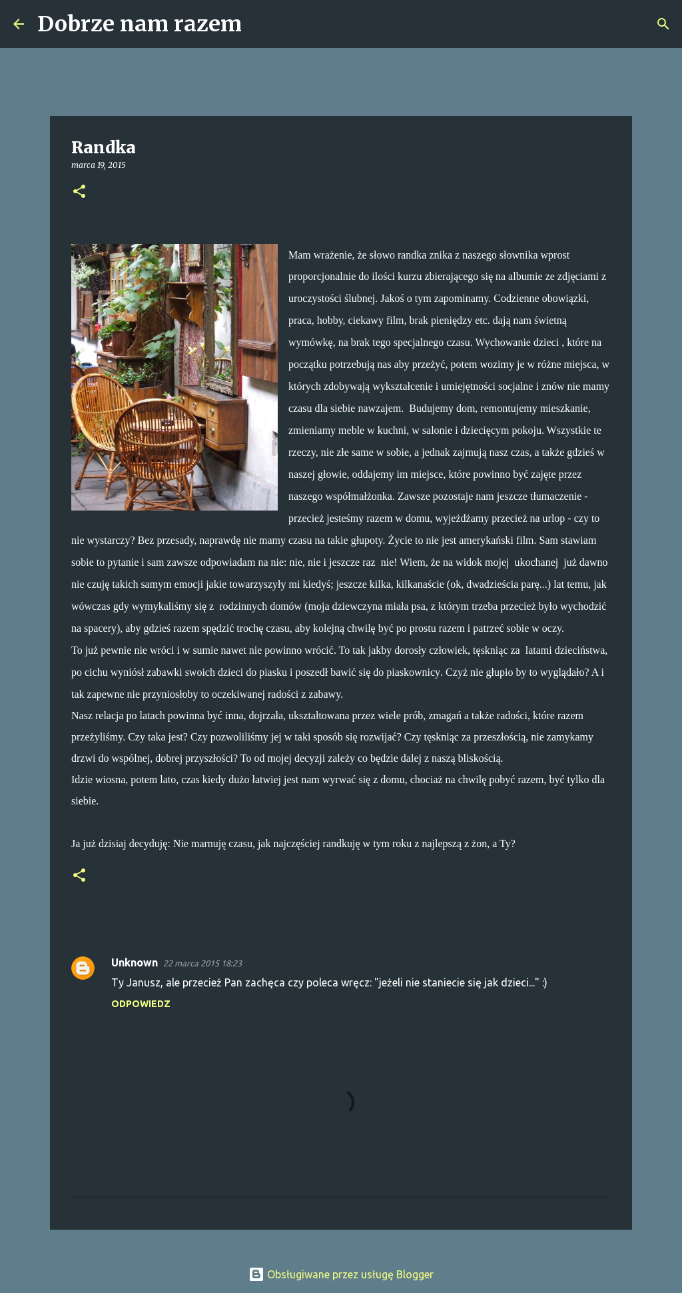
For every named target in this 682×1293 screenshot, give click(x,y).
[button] (79, 192)
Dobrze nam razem (139, 24)
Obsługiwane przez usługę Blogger (341, 1274)
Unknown (134, 962)
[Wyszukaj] (260, 24)
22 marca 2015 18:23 (202, 963)
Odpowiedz (140, 1003)
